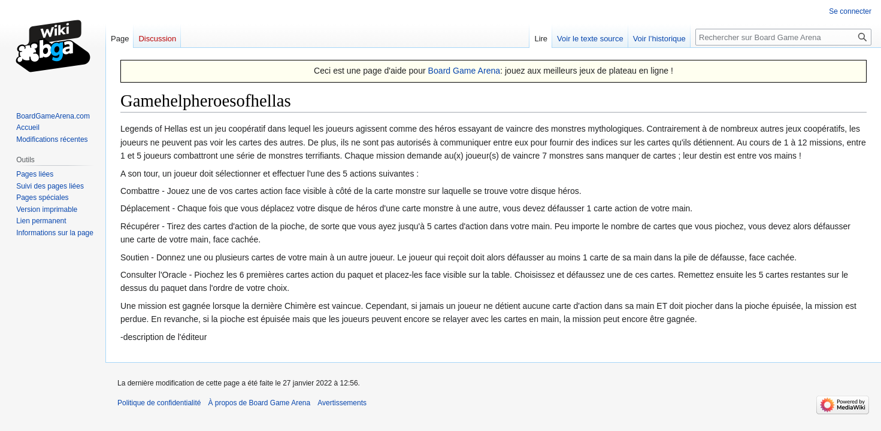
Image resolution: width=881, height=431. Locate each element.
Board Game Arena (464, 70)
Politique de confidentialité (159, 403)
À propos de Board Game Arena (259, 403)
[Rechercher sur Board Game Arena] (783, 37)
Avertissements (342, 403)
